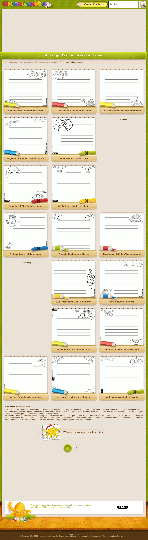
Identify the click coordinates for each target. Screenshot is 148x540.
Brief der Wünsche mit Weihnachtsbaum (122, 111)
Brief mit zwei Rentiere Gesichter (74, 206)
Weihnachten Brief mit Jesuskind (122, 397)
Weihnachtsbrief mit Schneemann (26, 254)
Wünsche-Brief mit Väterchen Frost (74, 349)
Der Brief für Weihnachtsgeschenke (26, 397)
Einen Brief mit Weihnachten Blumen (26, 111)
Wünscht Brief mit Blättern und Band (73, 302)
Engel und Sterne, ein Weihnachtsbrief (25, 158)
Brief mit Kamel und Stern (122, 302)
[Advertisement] (74, 29)
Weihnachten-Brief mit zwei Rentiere (121, 349)
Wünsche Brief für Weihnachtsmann (25, 206)
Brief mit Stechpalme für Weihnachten (74, 397)
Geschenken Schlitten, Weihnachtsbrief (122, 254)
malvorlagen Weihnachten (88, 432)
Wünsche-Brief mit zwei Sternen (74, 254)
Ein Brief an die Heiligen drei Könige (74, 111)
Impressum (74, 534)
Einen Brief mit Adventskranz (74, 158)
